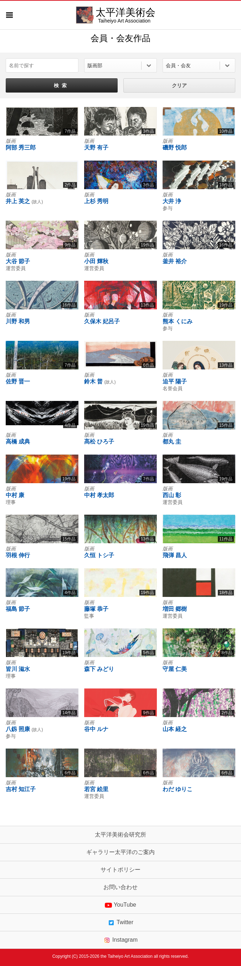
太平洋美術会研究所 (120, 835)
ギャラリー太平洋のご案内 (120, 852)
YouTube (120, 905)
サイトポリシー (120, 870)
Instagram (120, 940)
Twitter (120, 922)
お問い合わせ (120, 887)
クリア (179, 85)
